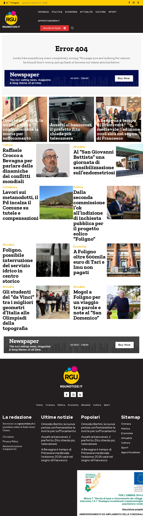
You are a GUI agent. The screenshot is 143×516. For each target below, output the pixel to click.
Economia (79, 227)
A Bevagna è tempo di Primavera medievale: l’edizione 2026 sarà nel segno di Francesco (58, 408)
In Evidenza (9, 182)
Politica (77, 180)
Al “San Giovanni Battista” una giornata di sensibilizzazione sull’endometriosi (91, 162)
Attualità (102, 125)
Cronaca (8, 128)
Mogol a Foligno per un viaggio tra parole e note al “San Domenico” (89, 274)
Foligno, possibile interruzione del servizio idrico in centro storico (18, 239)
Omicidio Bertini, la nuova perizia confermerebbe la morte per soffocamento (56, 384)
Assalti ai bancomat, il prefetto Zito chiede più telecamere (55, 395)
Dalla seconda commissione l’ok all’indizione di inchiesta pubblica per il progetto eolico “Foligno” (89, 200)
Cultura (7, 147)
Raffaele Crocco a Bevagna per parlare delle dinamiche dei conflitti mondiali (18, 162)
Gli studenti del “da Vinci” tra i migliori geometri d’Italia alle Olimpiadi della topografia (19, 275)
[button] (72, 27)
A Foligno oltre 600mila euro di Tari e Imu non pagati (89, 238)
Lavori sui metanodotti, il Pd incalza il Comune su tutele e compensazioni (18, 197)
